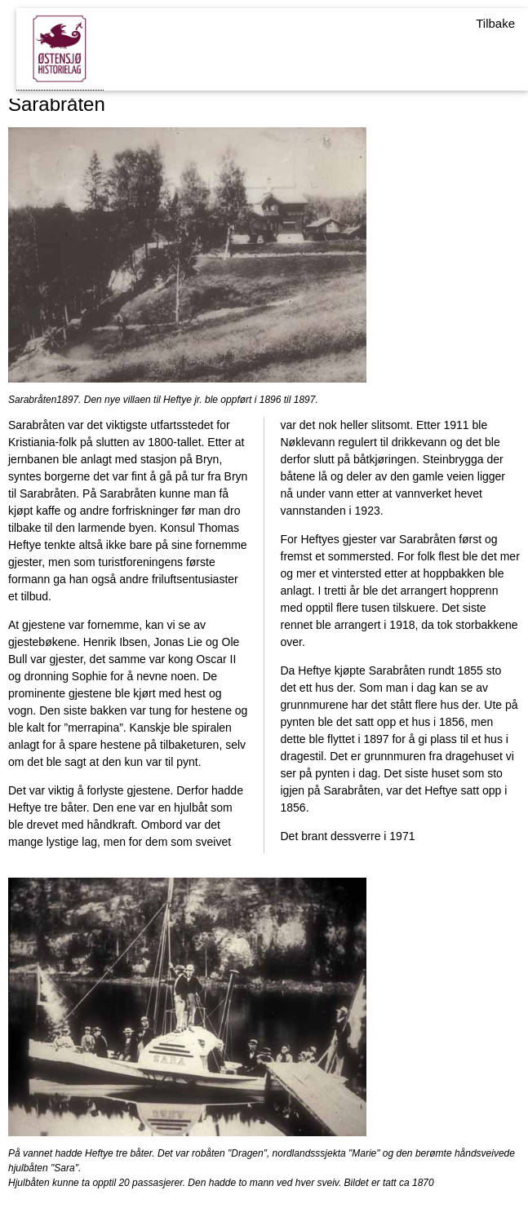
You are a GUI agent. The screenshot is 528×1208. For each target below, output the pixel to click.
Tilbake (495, 23)
